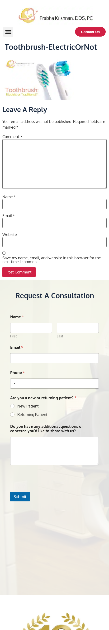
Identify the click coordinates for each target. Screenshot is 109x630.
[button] (8, 32)
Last (60, 336)
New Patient (28, 406)
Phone (17, 372)
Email (8, 216)
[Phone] (54, 383)
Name (9, 197)
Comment (12, 137)
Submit (20, 496)
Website (9, 234)
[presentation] (46, 488)
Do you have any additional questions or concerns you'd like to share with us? (46, 428)
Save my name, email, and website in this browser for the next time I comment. (51, 260)
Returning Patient (32, 414)
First (13, 336)
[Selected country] (13, 383)
